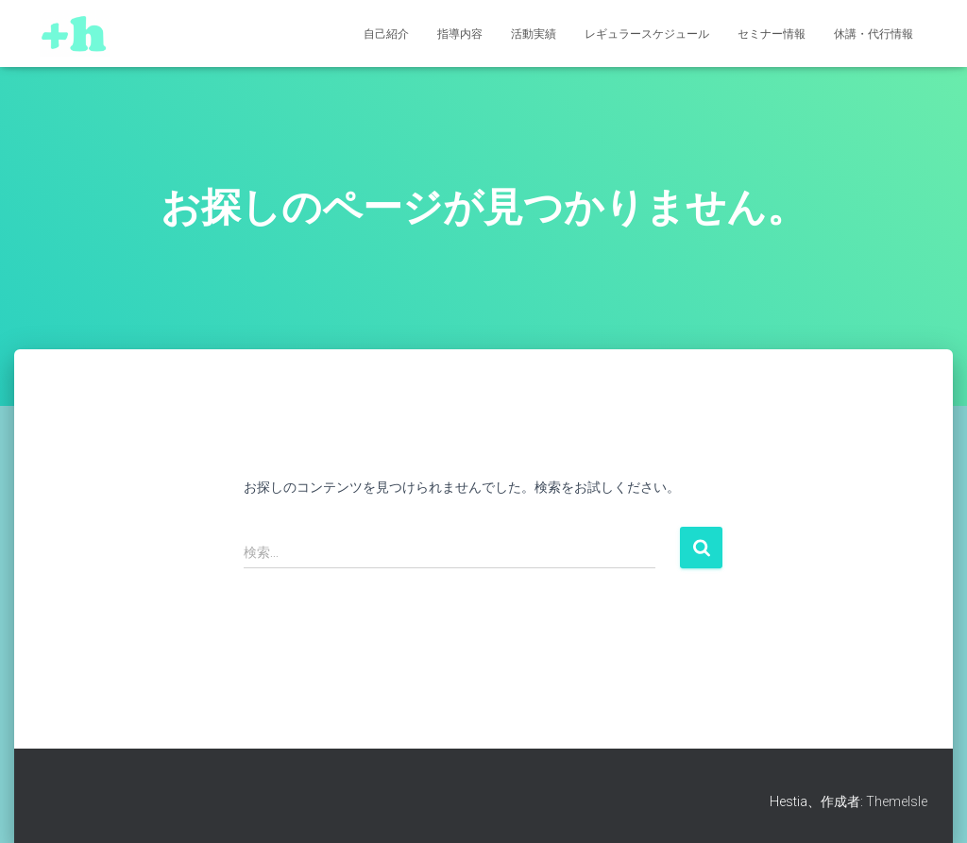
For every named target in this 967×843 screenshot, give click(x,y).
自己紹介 (386, 34)
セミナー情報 (772, 34)
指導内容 (460, 34)
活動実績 (533, 34)
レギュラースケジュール (647, 34)
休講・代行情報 (873, 34)
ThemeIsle (896, 801)
